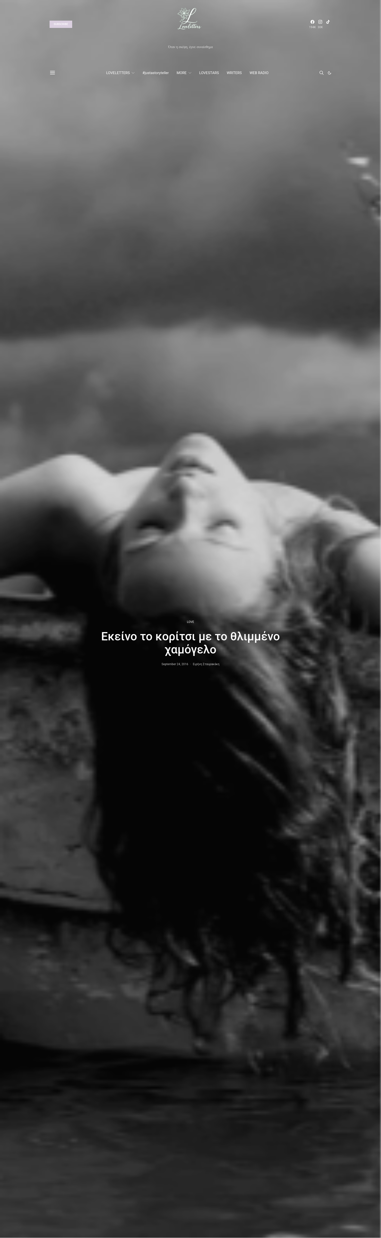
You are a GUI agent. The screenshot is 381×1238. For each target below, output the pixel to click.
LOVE (190, 622)
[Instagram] (320, 24)
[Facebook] (312, 24)
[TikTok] (328, 24)
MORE (182, 73)
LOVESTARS (209, 73)
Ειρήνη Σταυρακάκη (206, 664)
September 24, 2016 (175, 664)
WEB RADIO (259, 73)
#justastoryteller (155, 73)
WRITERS (234, 73)
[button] (329, 73)
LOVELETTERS (118, 73)
